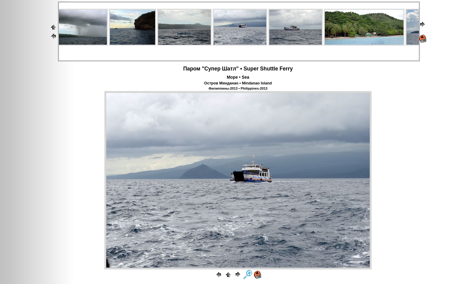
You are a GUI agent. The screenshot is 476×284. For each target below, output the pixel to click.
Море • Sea (238, 77)
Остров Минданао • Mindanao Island (238, 83)
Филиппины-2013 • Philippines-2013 (238, 88)
